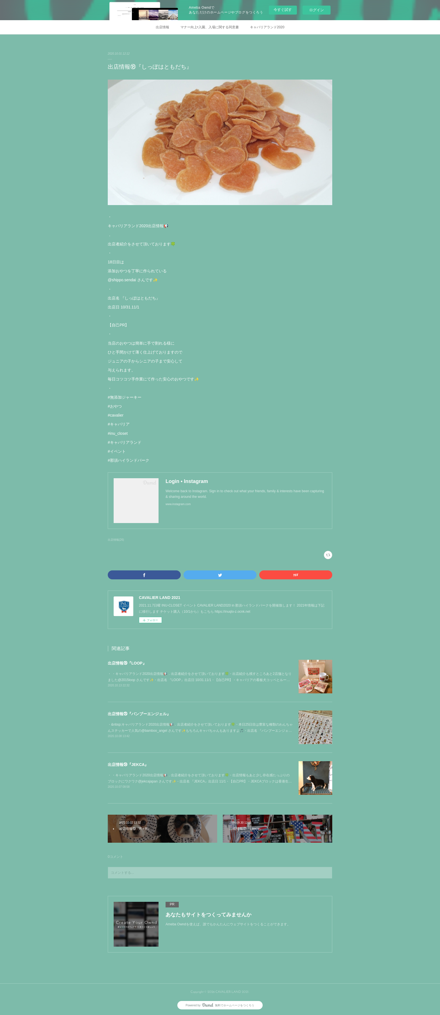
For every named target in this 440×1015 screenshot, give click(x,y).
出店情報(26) (116, 539)
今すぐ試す (283, 10)
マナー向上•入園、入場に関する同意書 (209, 27)
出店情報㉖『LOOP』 (127, 663)
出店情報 (162, 27)
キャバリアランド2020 (267, 27)
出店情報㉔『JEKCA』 (128, 764)
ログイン (316, 10)
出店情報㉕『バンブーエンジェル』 (139, 714)
